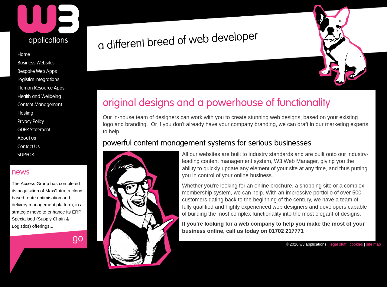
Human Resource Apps (41, 88)
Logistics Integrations (38, 80)
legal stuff (338, 244)
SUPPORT (27, 155)
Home (24, 54)
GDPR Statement (34, 130)
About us (27, 138)
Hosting (25, 113)
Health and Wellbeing (39, 96)
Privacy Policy (31, 122)
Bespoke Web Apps (37, 71)
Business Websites (36, 63)
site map (373, 244)
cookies (356, 244)
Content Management (40, 105)
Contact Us (29, 147)
